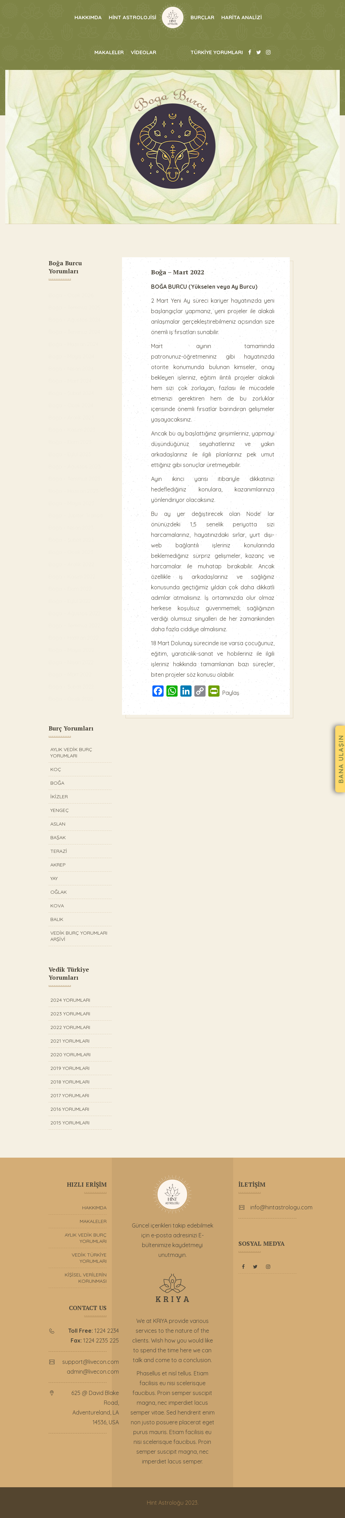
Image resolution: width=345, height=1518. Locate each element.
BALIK (56, 919)
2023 (191, 1502)
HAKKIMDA (88, 17)
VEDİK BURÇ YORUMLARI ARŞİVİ (78, 936)
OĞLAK (58, 892)
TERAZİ (58, 851)
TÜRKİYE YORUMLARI (217, 52)
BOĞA (57, 783)
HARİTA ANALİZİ (241, 17)
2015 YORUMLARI (69, 1123)
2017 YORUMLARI (69, 1095)
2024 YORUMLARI (70, 1000)
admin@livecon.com (95, 1371)
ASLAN (57, 824)
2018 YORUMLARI (69, 1082)
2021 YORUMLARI (69, 1041)
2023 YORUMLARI (70, 1013)
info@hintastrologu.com (283, 1207)
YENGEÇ (59, 810)
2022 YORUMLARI (70, 1027)
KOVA (57, 905)
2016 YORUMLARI (69, 1109)
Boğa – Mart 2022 (180, 272)
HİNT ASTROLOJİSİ (132, 17)
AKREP (58, 865)
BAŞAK (58, 837)
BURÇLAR (202, 17)
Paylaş (233, 703)
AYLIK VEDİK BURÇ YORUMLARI (71, 752)
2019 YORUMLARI (69, 1068)
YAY (54, 878)
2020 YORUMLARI (70, 1054)
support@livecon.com (92, 1361)
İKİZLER (59, 796)
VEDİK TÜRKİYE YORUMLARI (89, 1258)
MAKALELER (109, 52)
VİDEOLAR (143, 52)
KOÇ (55, 769)
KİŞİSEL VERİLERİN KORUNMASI (86, 1278)
